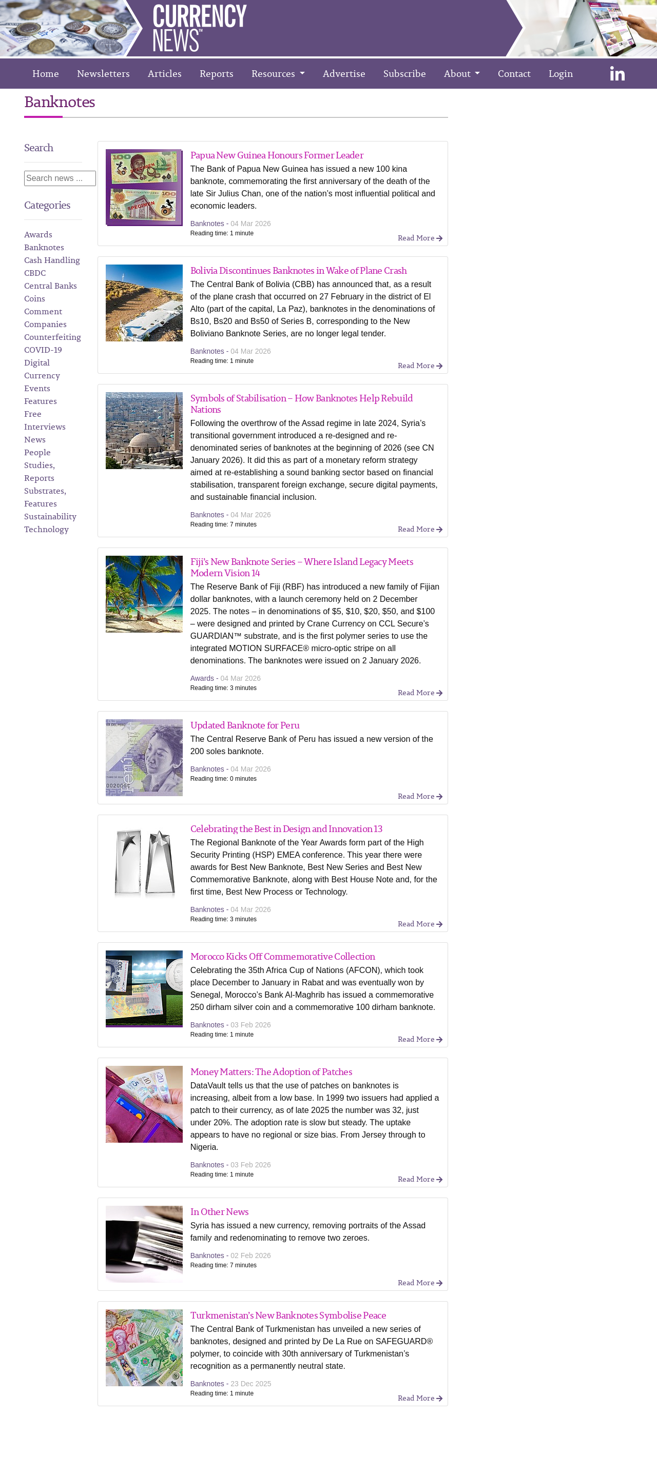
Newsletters (103, 73)
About (458, 73)
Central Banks (50, 285)
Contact (514, 73)
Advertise (344, 73)
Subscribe (404, 73)
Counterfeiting (52, 337)
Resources (274, 73)
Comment (43, 311)
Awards (38, 234)
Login (561, 73)
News (35, 439)
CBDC (35, 273)
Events (37, 388)
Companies (45, 324)
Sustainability (50, 516)
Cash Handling (52, 260)
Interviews (45, 426)
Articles (165, 73)
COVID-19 (43, 349)
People (37, 452)
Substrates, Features (45, 497)
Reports (217, 73)
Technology (46, 529)
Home (45, 73)
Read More (420, 237)
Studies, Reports (39, 471)
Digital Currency (42, 368)
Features (40, 401)
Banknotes (44, 247)
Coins (34, 298)
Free (33, 414)
